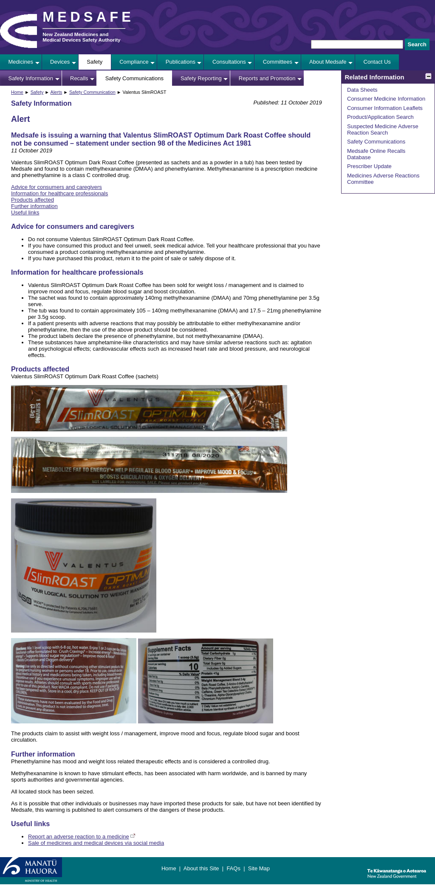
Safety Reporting (201, 78)
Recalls (79, 78)
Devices (60, 62)
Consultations (229, 62)
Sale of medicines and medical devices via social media (96, 843)
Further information (34, 206)
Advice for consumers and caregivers (56, 187)
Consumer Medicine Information (386, 99)
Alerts (56, 92)
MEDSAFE (88, 17)
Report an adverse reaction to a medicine (78, 836)
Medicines (21, 62)
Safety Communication (92, 92)
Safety (94, 62)
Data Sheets (362, 90)
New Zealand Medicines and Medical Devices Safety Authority (81, 36)
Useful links (25, 212)
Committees (277, 62)
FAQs (233, 868)
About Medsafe (327, 62)
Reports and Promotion (267, 78)
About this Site (201, 868)
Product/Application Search (380, 117)
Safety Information (31, 78)
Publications (180, 62)
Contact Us (377, 62)
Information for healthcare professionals (59, 193)
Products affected (32, 200)
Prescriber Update (369, 166)
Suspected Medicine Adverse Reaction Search (382, 129)
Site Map (259, 868)
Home (17, 92)
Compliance (134, 62)
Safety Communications (134, 78)
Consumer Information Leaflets (385, 108)
